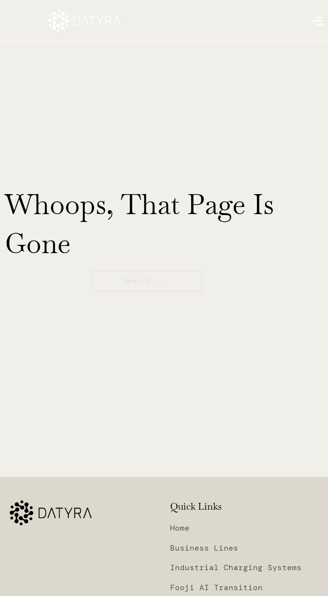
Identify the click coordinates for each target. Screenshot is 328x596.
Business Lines (204, 548)
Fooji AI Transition (216, 588)
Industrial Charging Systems (236, 568)
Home (180, 528)
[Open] (317, 21)
